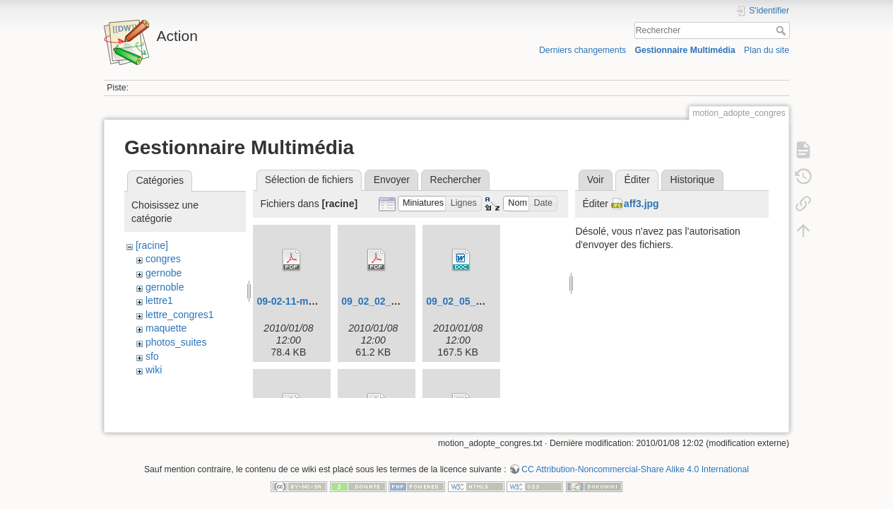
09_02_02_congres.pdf (394, 301)
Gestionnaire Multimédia (684, 50)
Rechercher (782, 30)
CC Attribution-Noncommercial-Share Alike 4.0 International (635, 462)
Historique (692, 179)
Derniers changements (582, 50)
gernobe (164, 273)
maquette (166, 328)
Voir (595, 179)
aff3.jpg (641, 203)
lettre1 (159, 300)
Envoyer (392, 179)
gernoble (165, 287)
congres (163, 258)
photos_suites (176, 342)
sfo (152, 356)
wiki (154, 369)
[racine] (152, 245)
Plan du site (766, 50)
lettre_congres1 (180, 314)
